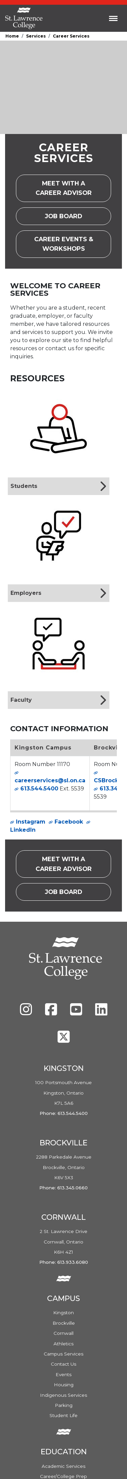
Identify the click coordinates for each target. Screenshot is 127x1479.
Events (63, 1374)
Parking (63, 1405)
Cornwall (63, 1333)
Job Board (70, 218)
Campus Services (63, 1354)
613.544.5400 (39, 788)
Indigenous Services (63, 1395)
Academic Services (63, 1466)
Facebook (69, 822)
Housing (63, 1384)
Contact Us (63, 1364)
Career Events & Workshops (72, 244)
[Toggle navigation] (113, 18)
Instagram (30, 822)
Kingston (63, 1312)
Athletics (63, 1343)
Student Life (63, 1415)
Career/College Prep (63, 1476)
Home (12, 36)
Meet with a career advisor (73, 188)
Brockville (63, 1323)
